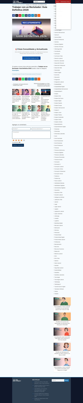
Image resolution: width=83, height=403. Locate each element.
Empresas (56, 129)
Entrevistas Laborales (59, 133)
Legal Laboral (57, 206)
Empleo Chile (57, 96)
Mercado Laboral (58, 225)
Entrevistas (57, 131)
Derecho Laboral (58, 58)
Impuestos (56, 190)
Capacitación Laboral (59, 27)
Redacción (57, 251)
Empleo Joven (57, 112)
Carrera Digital (57, 30)
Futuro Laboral (57, 180)
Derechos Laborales (59, 60)
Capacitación (57, 25)
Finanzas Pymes (58, 159)
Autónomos (57, 13)
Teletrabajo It (57, 284)
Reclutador (39, 74)
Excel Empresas (58, 143)
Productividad (57, 234)
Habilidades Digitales (59, 185)
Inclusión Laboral (58, 194)
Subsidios (56, 272)
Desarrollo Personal (59, 63)
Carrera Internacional (59, 32)
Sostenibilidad (57, 270)
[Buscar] (44, 2)
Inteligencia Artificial (59, 197)
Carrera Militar (57, 37)
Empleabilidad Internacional (61, 89)
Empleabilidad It (58, 91)
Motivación (57, 227)
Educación (57, 77)
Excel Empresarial (58, 140)
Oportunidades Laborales (30, 74)
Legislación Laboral (59, 211)
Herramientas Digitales (59, 187)
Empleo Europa (58, 105)
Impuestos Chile (58, 192)
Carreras (56, 42)
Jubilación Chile (58, 199)
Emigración (57, 79)
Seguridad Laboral (58, 267)
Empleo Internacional (59, 107)
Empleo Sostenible (58, 117)
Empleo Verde (57, 119)
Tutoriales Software (59, 289)
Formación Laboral (58, 166)
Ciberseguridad (58, 49)
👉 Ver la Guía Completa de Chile (31, 58)
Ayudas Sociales (58, 16)
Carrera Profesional (59, 39)
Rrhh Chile (56, 258)
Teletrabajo (57, 282)
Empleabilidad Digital (59, 86)
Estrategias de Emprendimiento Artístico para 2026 (20, 85)
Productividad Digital (59, 237)
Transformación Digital (59, 286)
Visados (56, 293)
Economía (56, 74)
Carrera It (56, 34)
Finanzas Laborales (59, 154)
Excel (55, 136)
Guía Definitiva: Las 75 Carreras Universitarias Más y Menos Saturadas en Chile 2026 (40, 390)
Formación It (57, 164)
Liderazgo (56, 216)
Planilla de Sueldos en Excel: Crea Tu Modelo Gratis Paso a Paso (41, 386)
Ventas (56, 291)
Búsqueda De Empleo (16, 74)
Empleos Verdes (58, 122)
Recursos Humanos (59, 249)
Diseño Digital (57, 72)
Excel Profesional (58, 145)
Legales (56, 209)
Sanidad (56, 265)
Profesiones (57, 242)
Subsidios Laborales (59, 274)
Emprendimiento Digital (60, 126)
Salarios (56, 260)
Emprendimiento (58, 124)
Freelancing (57, 178)
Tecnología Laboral (59, 279)
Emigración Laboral (59, 82)
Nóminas (56, 230)
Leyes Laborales (58, 213)
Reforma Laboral (58, 253)
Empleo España (58, 103)
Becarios (56, 18)
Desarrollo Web (58, 67)
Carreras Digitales (58, 44)
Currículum (57, 53)
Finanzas (56, 147)
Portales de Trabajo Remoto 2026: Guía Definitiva (41, 399)
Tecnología (57, 277)
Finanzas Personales (59, 157)
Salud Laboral (57, 263)
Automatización (58, 11)
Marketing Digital (58, 223)
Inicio (57, 1)
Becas (55, 20)
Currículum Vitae (58, 56)
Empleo (56, 93)
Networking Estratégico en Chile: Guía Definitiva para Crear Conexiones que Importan (42, 85)
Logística (56, 220)
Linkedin (23, 74)
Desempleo (57, 70)
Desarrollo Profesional (59, 65)
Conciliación (57, 51)
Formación (57, 162)
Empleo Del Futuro (58, 98)
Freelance (56, 176)
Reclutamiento (57, 244)
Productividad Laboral (59, 239)
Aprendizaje (57, 9)
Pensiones (56, 232)
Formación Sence (58, 173)
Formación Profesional (59, 171)
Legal (55, 204)
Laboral (56, 202)
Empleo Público (58, 114)
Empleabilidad (57, 84)
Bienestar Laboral (58, 23)
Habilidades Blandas (59, 183)
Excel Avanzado (58, 138)
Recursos (56, 246)
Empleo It (56, 110)
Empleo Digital (57, 100)
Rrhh (55, 256)
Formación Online (58, 169)
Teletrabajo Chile (65, 1)
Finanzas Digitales (58, 152)
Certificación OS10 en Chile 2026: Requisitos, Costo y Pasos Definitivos (41, 382)
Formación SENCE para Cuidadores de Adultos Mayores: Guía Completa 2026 (41, 395)
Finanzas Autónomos (59, 150)
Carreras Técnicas (58, 46)
